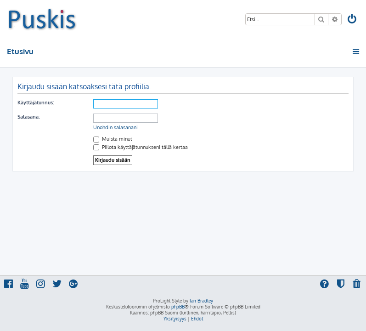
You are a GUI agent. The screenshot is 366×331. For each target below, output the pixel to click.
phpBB (178, 306)
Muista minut (112, 139)
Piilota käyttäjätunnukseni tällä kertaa (140, 147)
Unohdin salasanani (115, 127)
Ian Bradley (201, 300)
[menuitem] (352, 20)
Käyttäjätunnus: (35, 102)
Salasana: (28, 117)
